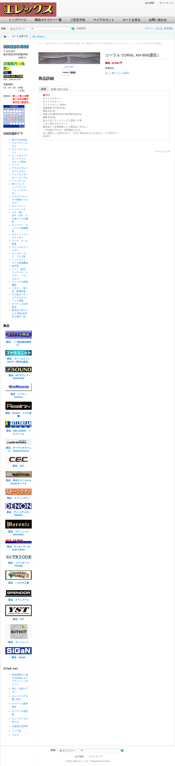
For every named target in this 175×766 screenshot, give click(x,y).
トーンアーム (19, 180)
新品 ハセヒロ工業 (18, 582)
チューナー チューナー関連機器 (20, 228)
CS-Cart (106, 761)
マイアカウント (103, 19)
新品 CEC (20, 465)
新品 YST (18, 619)
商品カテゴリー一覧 (48, 19)
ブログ (15, 735)
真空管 (15, 266)
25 (11, 121)
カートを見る (131, 19)
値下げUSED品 (19, 139)
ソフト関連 (17, 300)
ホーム (40, 43)
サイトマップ (166, 3)
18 (11, 118)
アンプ (15, 165)
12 (14, 116)
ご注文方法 (77, 19)
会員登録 (168, 28)
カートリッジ (20, 206)
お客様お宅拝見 (20, 726)
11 (11, 116)
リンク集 (16, 730)
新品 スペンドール (18, 599)
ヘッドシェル (19, 209)
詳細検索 (81, 28)
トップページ (17, 19)
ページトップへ (163, 151)
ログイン (149, 28)
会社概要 (149, 3)
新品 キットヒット (18, 642)
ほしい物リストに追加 (116, 73)
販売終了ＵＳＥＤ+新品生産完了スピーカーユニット (109, 43)
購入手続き (38, 36)
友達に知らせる (59, 89)
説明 (43, 89)
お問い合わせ (158, 19)
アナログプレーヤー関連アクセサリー (20, 199)
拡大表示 (70, 67)
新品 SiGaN (18, 657)
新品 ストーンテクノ (18, 498)
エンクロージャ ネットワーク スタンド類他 (21, 158)
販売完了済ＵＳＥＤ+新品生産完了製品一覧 (65, 43)
